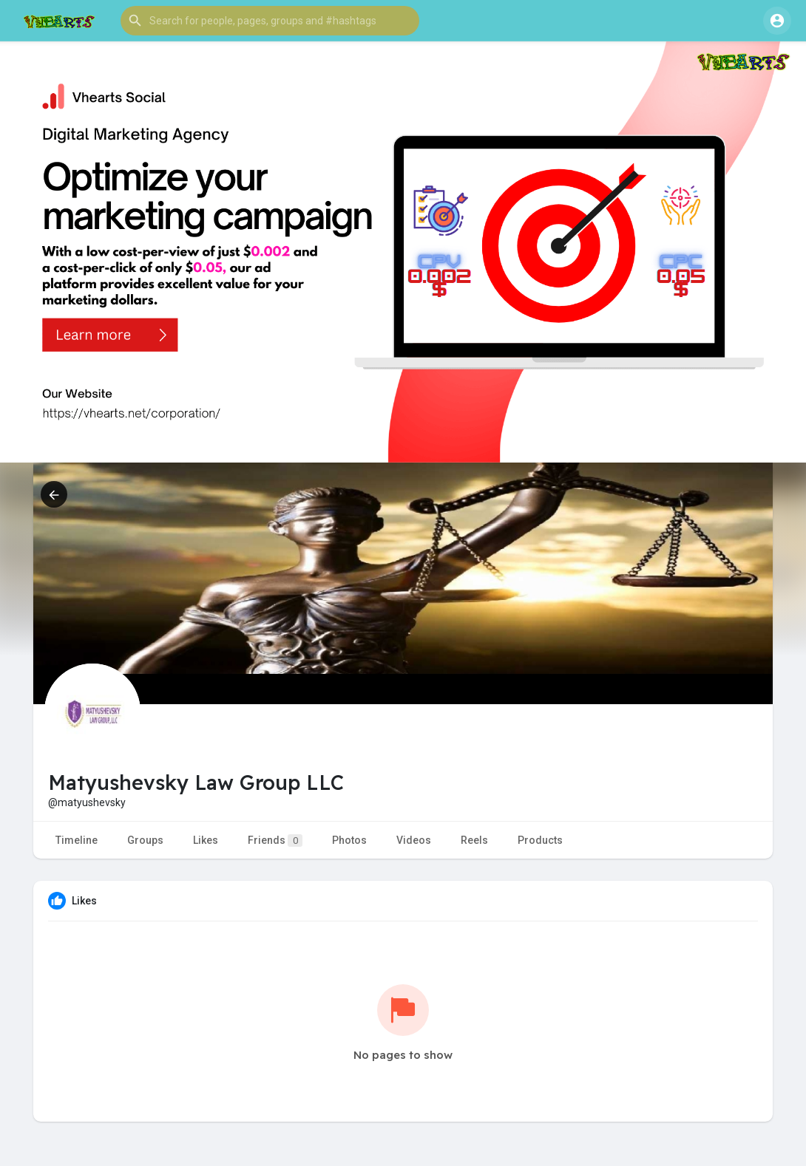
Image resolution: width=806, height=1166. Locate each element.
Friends (275, 840)
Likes (205, 840)
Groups (145, 840)
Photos (349, 840)
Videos (413, 840)
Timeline (76, 840)
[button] (270, 20)
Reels (474, 840)
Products (540, 840)
